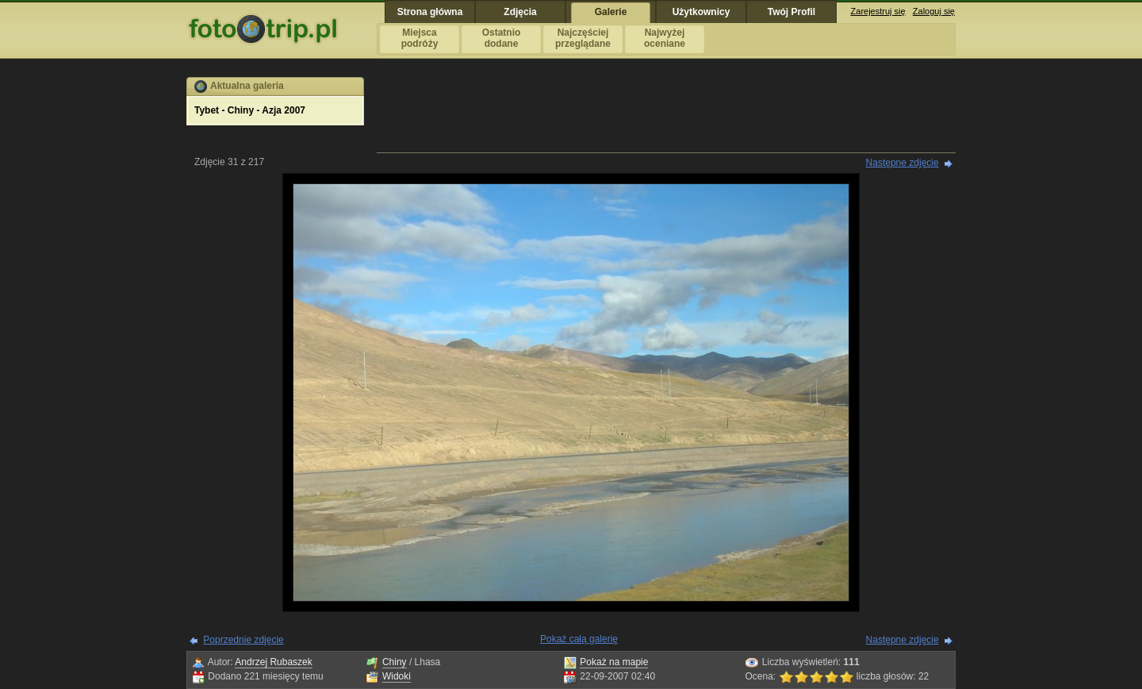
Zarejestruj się (878, 11)
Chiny (394, 662)
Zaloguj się (934, 11)
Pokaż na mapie (614, 662)
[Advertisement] (666, 112)
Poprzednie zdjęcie (243, 639)
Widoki (396, 676)
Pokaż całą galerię (579, 639)
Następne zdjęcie (902, 162)
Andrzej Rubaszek (273, 662)
